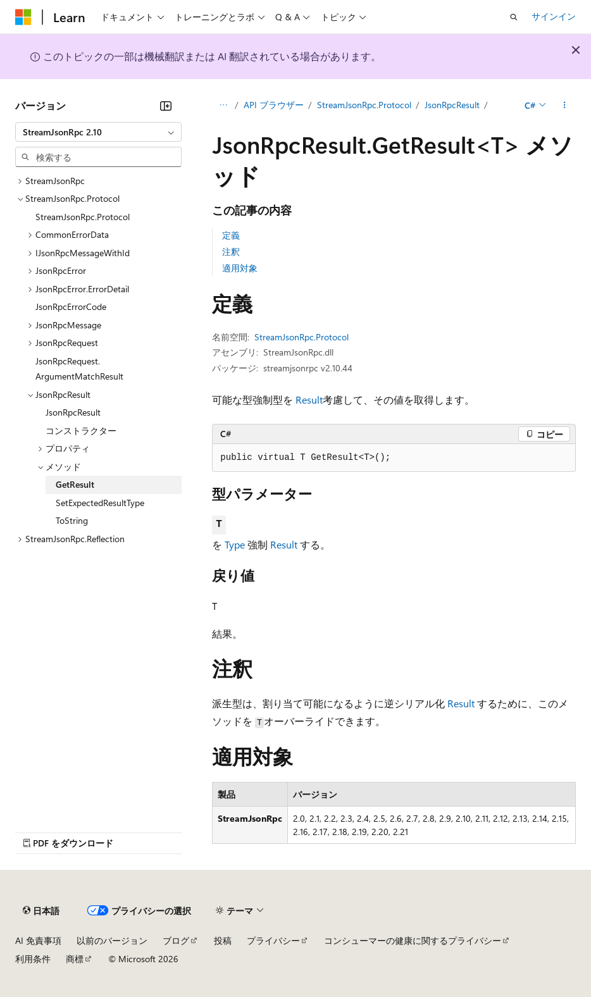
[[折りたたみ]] (166, 105)
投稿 (223, 940)
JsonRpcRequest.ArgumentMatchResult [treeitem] (79, 369)
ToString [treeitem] (72, 520)
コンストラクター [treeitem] (81, 430)
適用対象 (240, 268)
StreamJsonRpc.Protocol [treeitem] (82, 217)
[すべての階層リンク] (223, 106)
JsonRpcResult (452, 105)
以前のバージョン (112, 940)
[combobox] (98, 132)
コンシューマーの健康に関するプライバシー (412, 940)
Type (235, 544)
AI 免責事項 (38, 940)
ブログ (176, 940)
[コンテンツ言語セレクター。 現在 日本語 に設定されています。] (41, 911)
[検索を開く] (513, 17)
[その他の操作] (565, 106)
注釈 (231, 251)
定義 (231, 235)
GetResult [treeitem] (75, 484)
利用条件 (33, 959)
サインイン (554, 16)
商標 (75, 959)
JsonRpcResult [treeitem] (73, 412)
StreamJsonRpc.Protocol (364, 105)
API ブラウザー (274, 105)
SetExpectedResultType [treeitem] (100, 503)
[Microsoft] (23, 17)
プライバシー (273, 940)
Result (309, 399)
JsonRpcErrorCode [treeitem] (70, 306)
